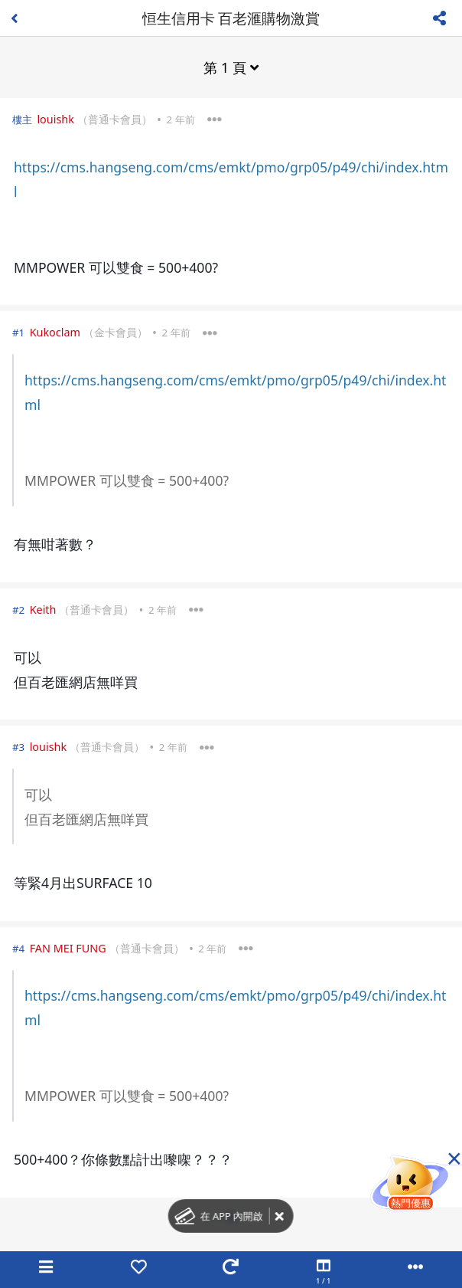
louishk (55, 119)
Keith (43, 609)
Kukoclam (55, 332)
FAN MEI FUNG (68, 948)
